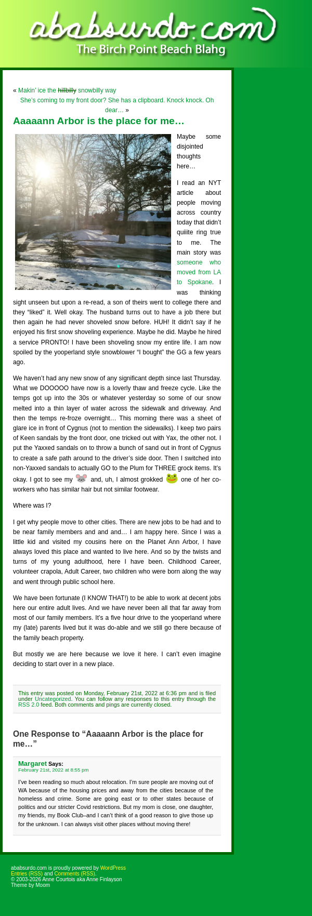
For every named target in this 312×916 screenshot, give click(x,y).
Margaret (32, 763)
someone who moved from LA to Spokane (199, 272)
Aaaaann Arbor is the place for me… (99, 120)
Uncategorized (53, 699)
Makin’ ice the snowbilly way (67, 90)
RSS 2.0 (28, 704)
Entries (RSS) (27, 874)
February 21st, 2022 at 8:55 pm (53, 770)
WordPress (113, 868)
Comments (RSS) (74, 874)
